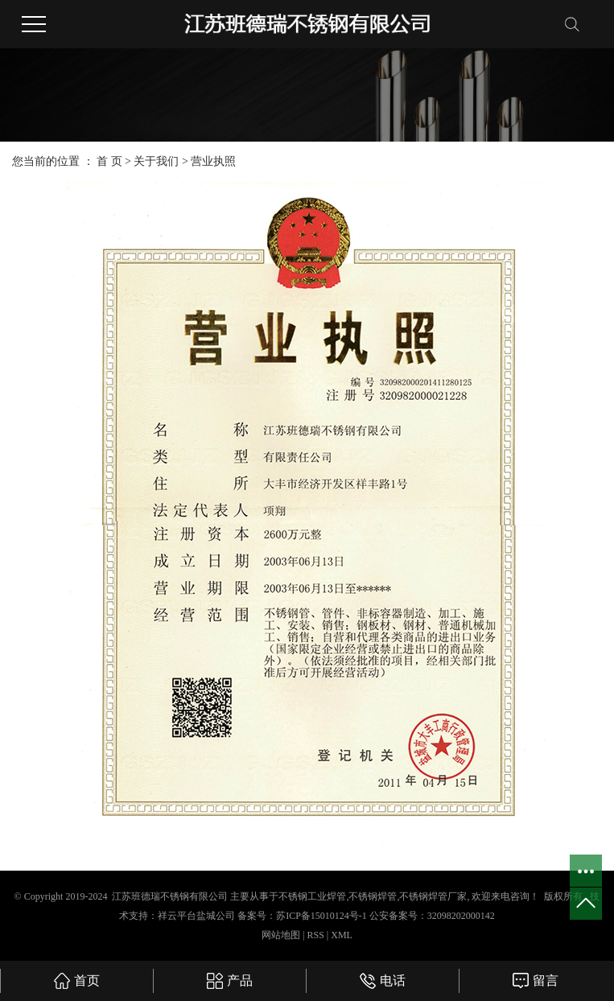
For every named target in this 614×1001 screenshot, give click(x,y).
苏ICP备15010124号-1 (321, 915)
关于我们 (158, 161)
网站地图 (282, 935)
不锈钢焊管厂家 (433, 896)
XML (341, 935)
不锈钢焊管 (372, 896)
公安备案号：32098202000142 (432, 915)
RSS (315, 935)
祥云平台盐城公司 (196, 915)
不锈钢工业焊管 (312, 896)
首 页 (109, 161)
